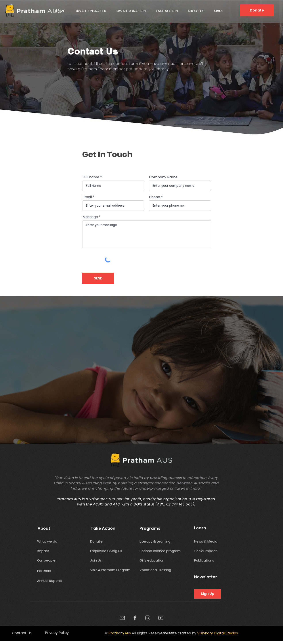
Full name (90, 177)
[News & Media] (206, 541)
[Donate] (257, 10)
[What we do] (48, 541)
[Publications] (211, 560)
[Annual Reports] (49, 580)
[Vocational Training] (156, 569)
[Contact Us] (22, 633)
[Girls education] (154, 560)
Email (87, 197)
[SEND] (98, 278)
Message (90, 217)
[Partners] (47, 570)
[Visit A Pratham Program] (110, 569)
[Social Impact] (205, 550)
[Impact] (43, 550)
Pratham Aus (119, 633)
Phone (154, 197)
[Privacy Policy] (56, 633)
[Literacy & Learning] (157, 541)
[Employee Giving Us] (108, 550)
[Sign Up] (207, 594)
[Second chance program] (163, 550)
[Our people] (55, 560)
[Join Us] (96, 560)
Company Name (163, 177)
